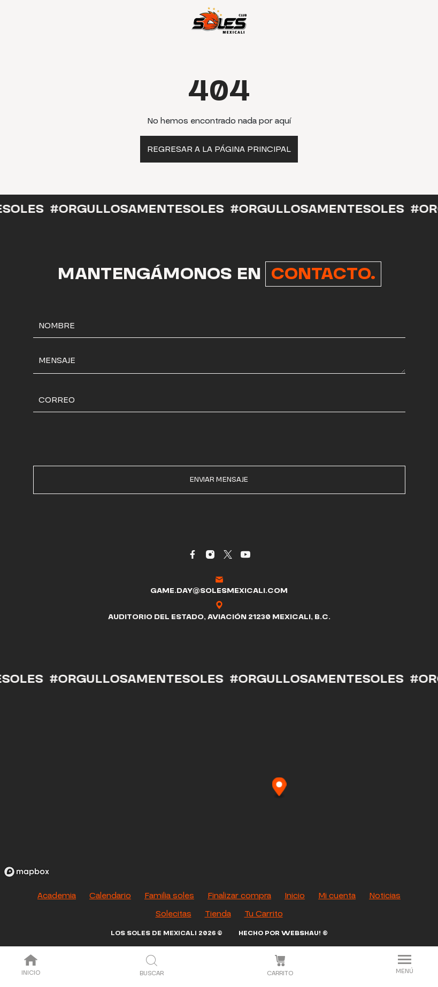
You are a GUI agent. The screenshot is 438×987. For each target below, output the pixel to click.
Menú (404, 965)
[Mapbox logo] (26, 872)
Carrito (280, 966)
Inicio (30, 965)
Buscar (152, 966)
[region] (219, 787)
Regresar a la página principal (219, 149)
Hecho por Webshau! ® (283, 933)
